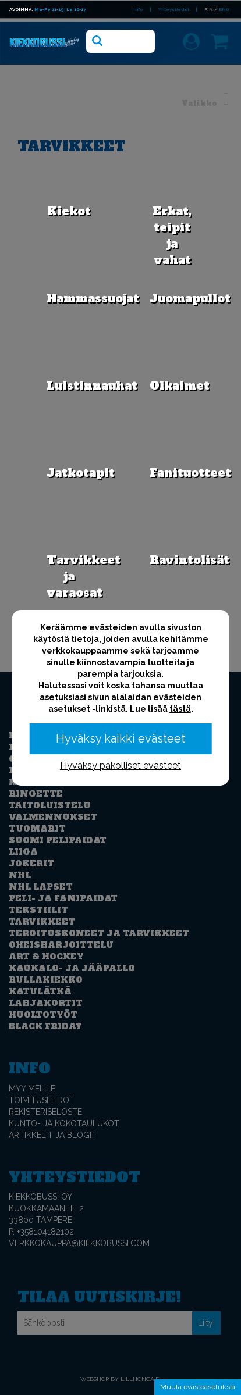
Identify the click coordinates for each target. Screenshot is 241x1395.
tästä (180, 708)
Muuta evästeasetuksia (197, 1387)
